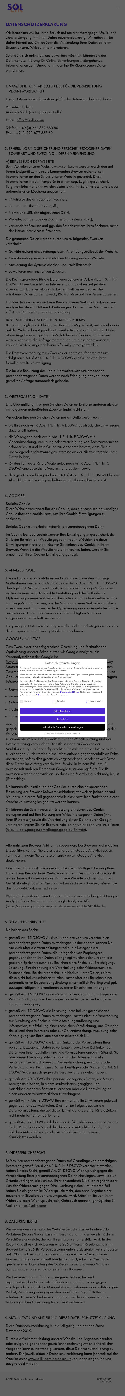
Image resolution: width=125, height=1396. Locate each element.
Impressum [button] (76, 732)
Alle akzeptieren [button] (62, 710)
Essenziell (26, 700)
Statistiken (59, 700)
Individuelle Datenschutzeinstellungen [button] (62, 726)
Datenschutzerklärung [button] (64, 732)
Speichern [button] (62, 718)
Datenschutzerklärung (69, 691)
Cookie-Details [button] (50, 732)
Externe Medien (94, 700)
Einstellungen (38, 694)
